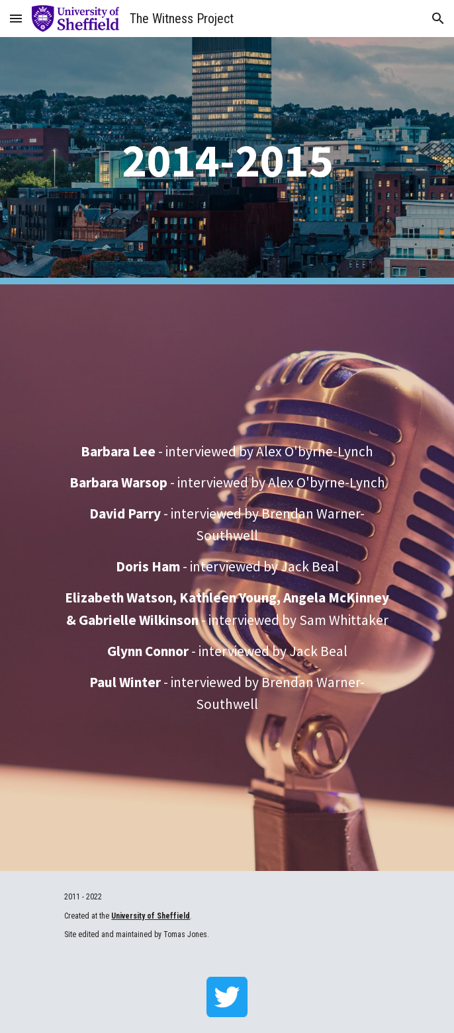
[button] (16, 18)
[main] (226, 160)
